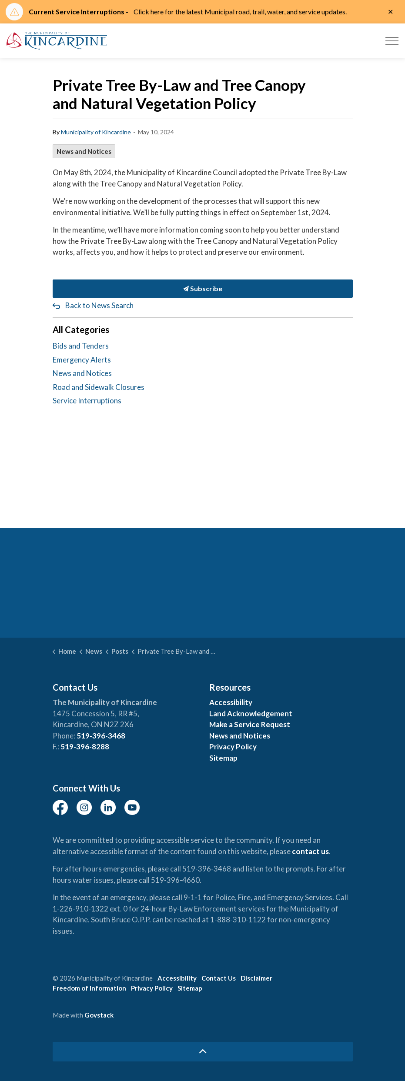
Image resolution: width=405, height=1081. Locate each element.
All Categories (81, 329)
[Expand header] (392, 40)
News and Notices (84, 151)
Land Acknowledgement (250, 713)
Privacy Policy (233, 746)
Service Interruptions (87, 400)
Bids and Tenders (81, 345)
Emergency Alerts (82, 359)
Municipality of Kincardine (96, 132)
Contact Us (218, 978)
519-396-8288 (84, 746)
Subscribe (202, 288)
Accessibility (230, 702)
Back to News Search (99, 305)
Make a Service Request (249, 724)
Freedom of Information (89, 988)
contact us (310, 851)
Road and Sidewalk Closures (98, 387)
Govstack (99, 1015)
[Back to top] (203, 1051)
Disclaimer (256, 978)
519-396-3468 (101, 735)
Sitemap (223, 757)
